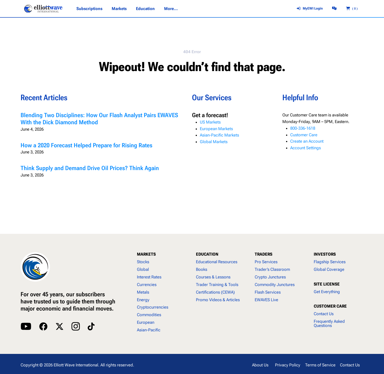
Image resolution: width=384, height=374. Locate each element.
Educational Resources (216, 261)
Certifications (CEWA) (215, 292)
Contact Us (324, 313)
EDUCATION (207, 254)
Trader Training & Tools (217, 284)
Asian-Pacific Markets (219, 135)
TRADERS (263, 254)
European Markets (216, 128)
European (145, 322)
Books (201, 269)
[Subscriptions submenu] (89, 8)
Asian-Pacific (148, 329)
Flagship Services (330, 261)
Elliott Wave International (76, 364)
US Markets (210, 122)
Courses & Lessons (213, 276)
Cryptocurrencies (152, 307)
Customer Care (303, 134)
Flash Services (268, 292)
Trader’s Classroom (272, 269)
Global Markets (214, 141)
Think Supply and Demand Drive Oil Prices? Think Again (90, 168)
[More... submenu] (170, 8)
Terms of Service (320, 364)
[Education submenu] (145, 8)
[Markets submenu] (119, 8)
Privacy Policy (287, 364)
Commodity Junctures (275, 284)
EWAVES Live (266, 299)
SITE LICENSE (327, 284)
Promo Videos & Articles (218, 299)
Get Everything (327, 291)
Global (143, 269)
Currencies (146, 284)
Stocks (143, 261)
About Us (260, 364)
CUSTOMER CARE (330, 306)
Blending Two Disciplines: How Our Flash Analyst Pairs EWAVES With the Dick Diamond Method (99, 119)
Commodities (149, 314)
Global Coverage (329, 269)
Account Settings (305, 147)
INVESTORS (325, 254)
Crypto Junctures (270, 276)
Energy (143, 299)
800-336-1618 (302, 128)
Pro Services (266, 261)
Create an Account (307, 141)
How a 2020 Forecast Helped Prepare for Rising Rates (86, 145)
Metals (143, 292)
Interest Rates (149, 276)
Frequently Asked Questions (329, 323)
